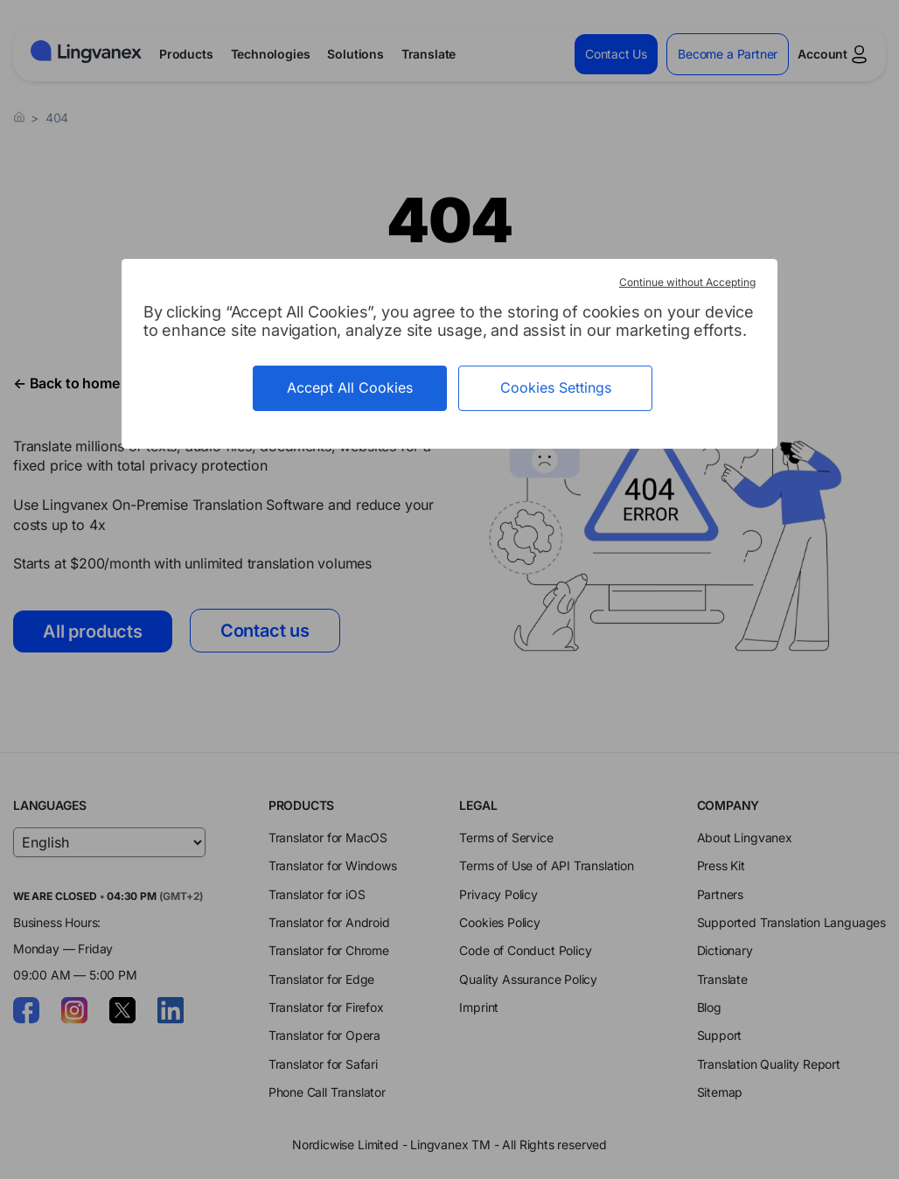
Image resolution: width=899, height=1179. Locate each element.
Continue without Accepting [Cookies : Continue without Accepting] (687, 282)
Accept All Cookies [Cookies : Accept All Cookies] (350, 387)
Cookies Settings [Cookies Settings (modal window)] (555, 387)
